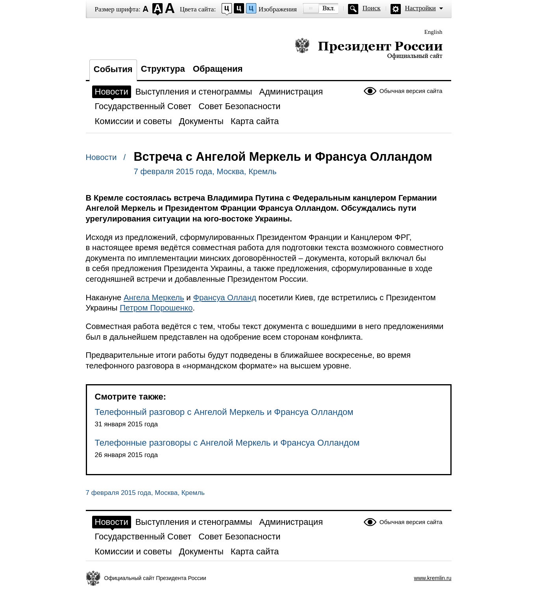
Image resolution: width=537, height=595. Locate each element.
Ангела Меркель (154, 297)
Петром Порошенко (156, 307)
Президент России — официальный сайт (369, 48)
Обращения (218, 69)
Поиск (372, 8)
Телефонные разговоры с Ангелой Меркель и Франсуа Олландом (227, 443)
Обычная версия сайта (411, 90)
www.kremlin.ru (433, 578)
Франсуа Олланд (224, 297)
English (433, 32)
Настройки (420, 8)
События (113, 69)
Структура (163, 69)
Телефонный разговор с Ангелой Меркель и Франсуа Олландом (224, 412)
